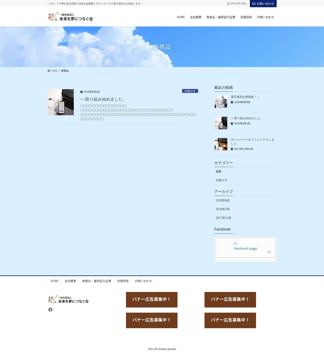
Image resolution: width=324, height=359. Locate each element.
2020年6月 (223, 200)
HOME (54, 281)
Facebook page (245, 248)
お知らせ (190, 91)
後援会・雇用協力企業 (96, 281)
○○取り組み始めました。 (103, 99)
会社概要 (70, 281)
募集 (219, 171)
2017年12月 (223, 218)
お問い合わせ (263, 3)
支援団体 (123, 281)
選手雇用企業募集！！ (245, 96)
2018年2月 (223, 209)
